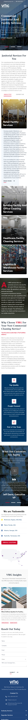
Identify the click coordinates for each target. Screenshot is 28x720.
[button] (14, 113)
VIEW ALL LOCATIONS (9, 542)
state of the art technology (16, 358)
